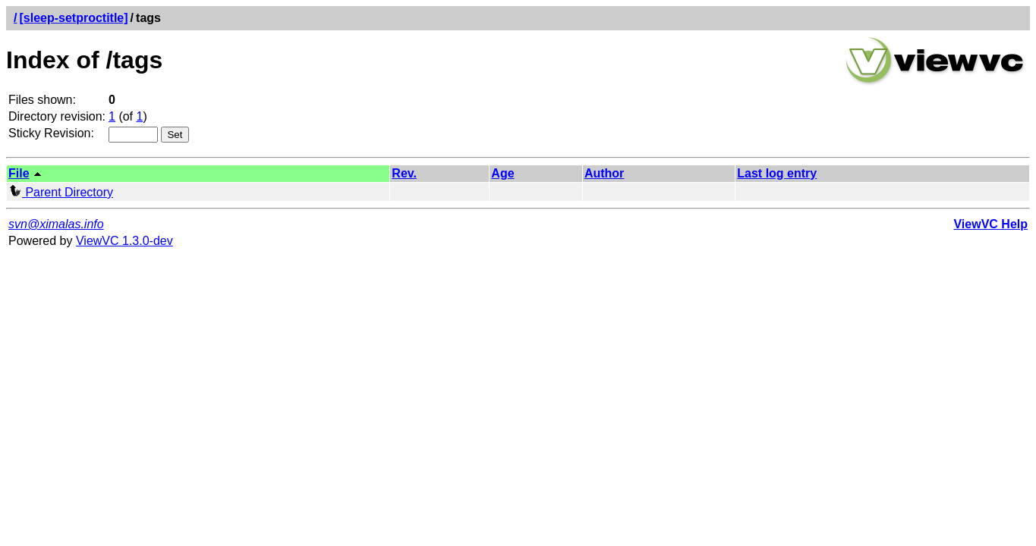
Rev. (404, 173)
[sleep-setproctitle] (73, 17)
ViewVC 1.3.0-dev (124, 240)
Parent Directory (60, 192)
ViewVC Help (990, 224)
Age (502, 173)
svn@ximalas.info (56, 224)
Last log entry (777, 173)
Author (604, 173)
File (19, 173)
